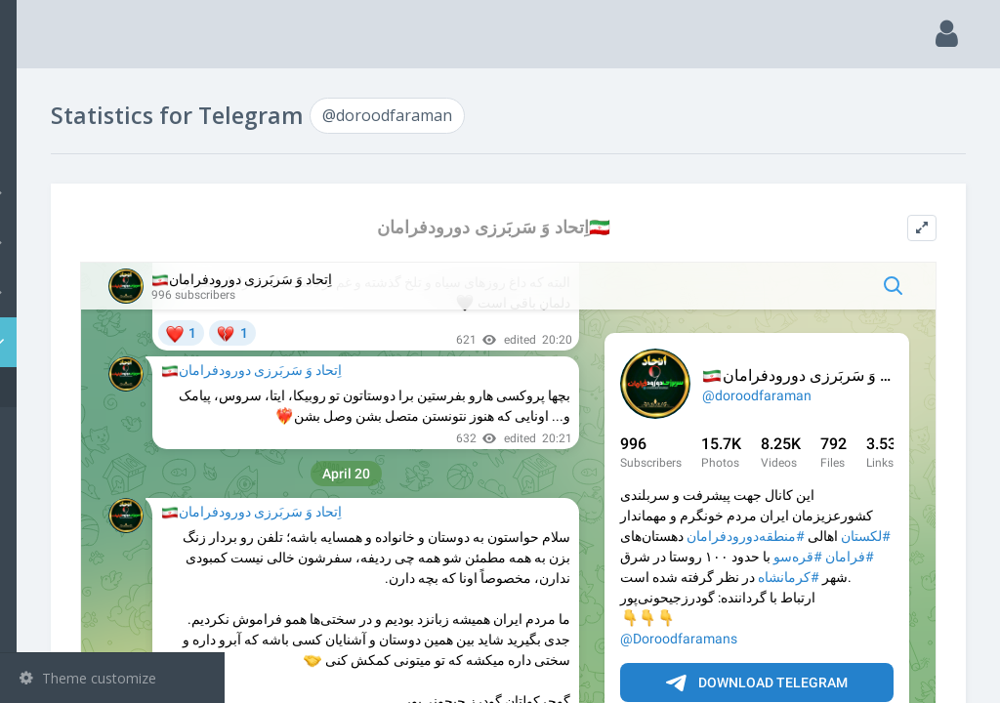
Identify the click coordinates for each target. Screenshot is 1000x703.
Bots (115, 292)
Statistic (118, 342)
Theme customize (88, 678)
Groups (115, 242)
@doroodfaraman (105, 387)
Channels (115, 192)
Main (47, 93)
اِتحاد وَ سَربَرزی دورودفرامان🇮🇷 (598, 227)
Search (51, 143)
